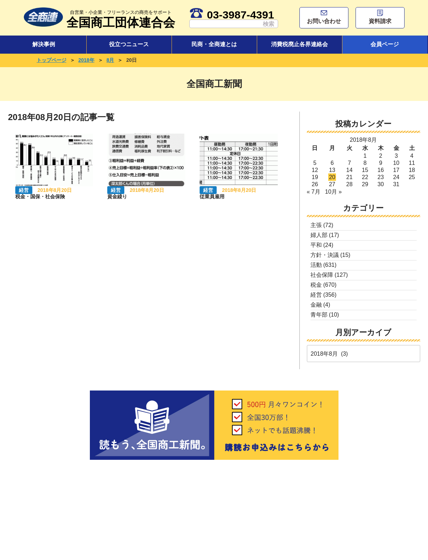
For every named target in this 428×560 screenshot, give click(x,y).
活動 (316, 265)
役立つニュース (129, 44)
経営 (316, 295)
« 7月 (313, 192)
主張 (316, 225)
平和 (316, 245)
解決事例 (43, 44)
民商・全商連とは (214, 44)
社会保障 (321, 275)
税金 (316, 285)
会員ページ (384, 44)
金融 (316, 305)
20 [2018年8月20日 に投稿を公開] (332, 177)
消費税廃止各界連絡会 (299, 44)
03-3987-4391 (231, 15)
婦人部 (318, 235)
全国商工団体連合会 (120, 18)
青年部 (318, 315)
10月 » (333, 192)
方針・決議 (324, 255)
